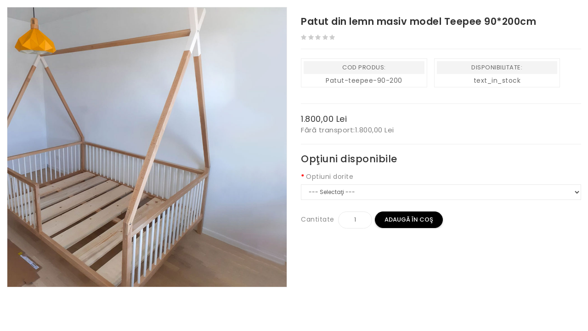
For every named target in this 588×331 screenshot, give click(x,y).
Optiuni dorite (329, 176)
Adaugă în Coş (408, 219)
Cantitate (317, 219)
